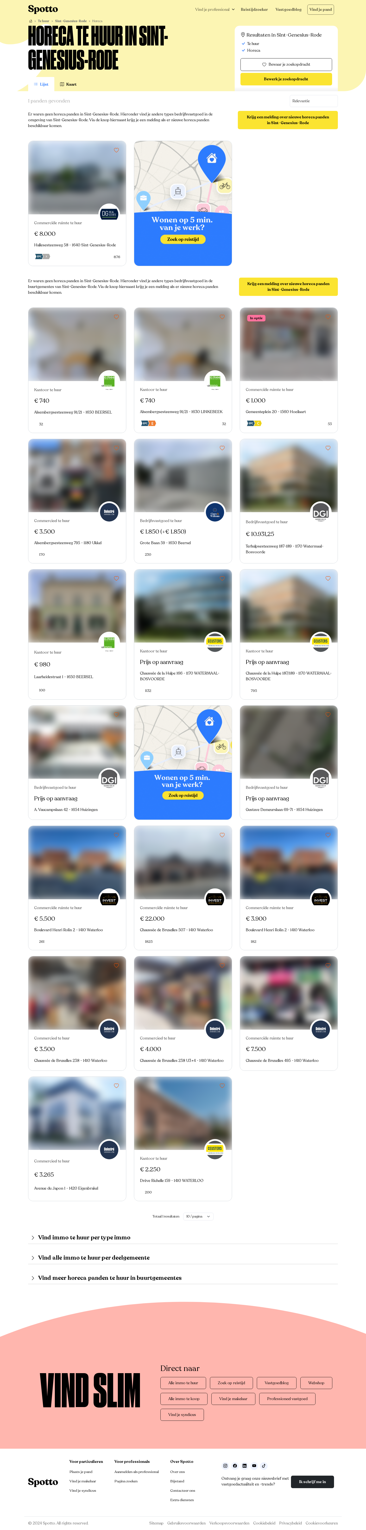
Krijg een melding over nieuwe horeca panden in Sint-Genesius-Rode (288, 120)
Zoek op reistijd (231, 1383)
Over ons (177, 1471)
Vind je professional (212, 9)
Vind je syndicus (182, 1414)
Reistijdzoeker (254, 9)
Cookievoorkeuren (322, 1523)
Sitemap (156, 1523)
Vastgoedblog (289, 9)
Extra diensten (182, 1500)
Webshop (316, 1383)
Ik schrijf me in (312, 1482)
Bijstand (177, 1481)
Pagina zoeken (126, 1481)
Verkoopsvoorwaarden (229, 1523)
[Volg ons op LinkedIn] (244, 1466)
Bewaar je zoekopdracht (286, 64)
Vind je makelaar (233, 1399)
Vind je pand (320, 9)
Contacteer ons (182, 1490)
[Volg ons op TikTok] (264, 1466)
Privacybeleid (290, 1523)
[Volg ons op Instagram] (225, 1466)
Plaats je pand (80, 1471)
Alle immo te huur (183, 1383)
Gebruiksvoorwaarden (186, 1523)
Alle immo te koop (184, 1399)
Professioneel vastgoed (287, 1399)
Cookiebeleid (264, 1523)
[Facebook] (235, 1466)
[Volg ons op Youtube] (254, 1466)
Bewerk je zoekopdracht (286, 79)
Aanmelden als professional (136, 1471)
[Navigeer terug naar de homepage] (43, 9)
